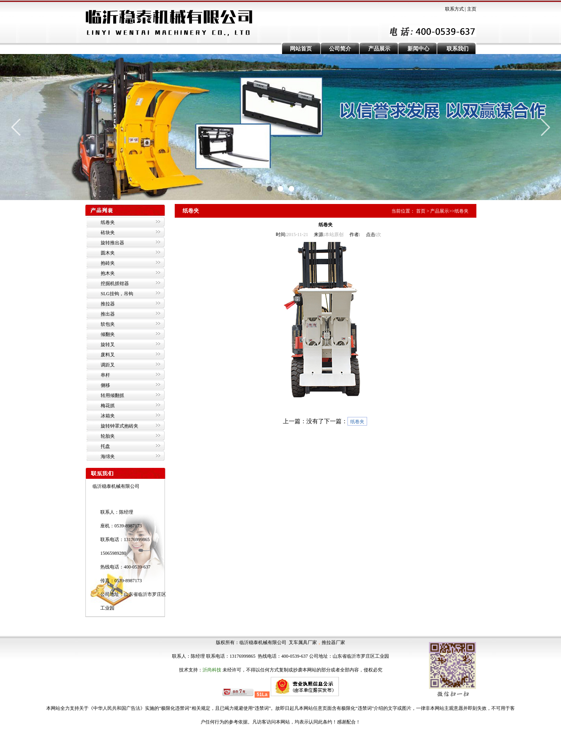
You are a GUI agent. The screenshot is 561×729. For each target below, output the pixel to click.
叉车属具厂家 (303, 642)
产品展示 (379, 49)
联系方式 (454, 9)
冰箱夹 (108, 416)
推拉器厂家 (333, 642)
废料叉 (108, 354)
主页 (471, 9)
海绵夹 (108, 456)
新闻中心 (418, 49)
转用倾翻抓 (112, 395)
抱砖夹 (108, 263)
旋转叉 (108, 344)
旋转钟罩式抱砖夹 (119, 426)
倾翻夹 (108, 334)
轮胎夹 (108, 436)
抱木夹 (108, 273)
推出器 (108, 314)
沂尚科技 (212, 670)
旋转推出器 (112, 242)
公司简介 (340, 49)
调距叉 (108, 365)
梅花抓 (108, 405)
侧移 (105, 385)
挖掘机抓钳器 (115, 283)
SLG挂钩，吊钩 (117, 293)
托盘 (105, 446)
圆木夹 (108, 253)
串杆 (105, 375)
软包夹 (108, 324)
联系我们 (458, 49)
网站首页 (301, 49)
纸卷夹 (108, 222)
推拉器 (108, 304)
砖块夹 (108, 232)
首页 (420, 211)
